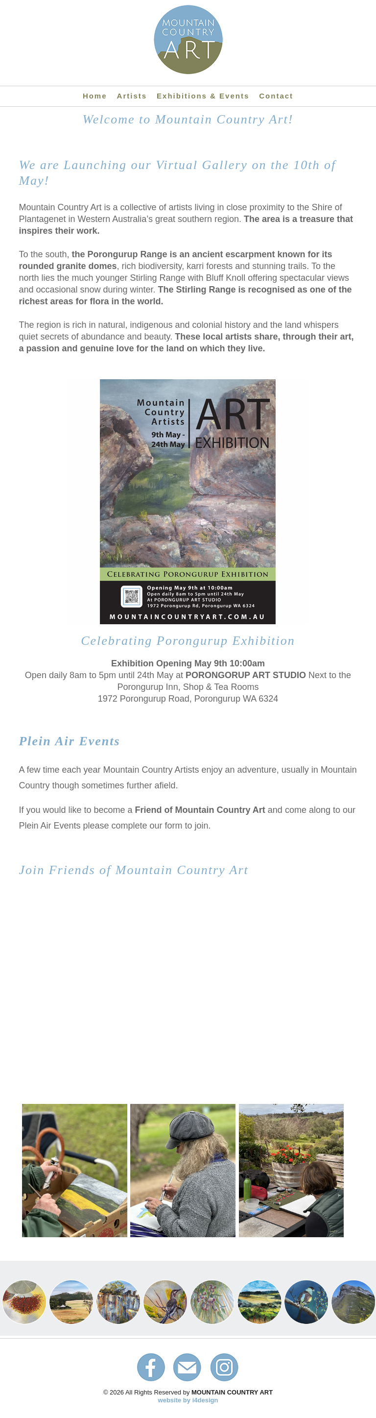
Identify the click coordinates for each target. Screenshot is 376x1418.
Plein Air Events (69, 741)
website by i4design (188, 1400)
